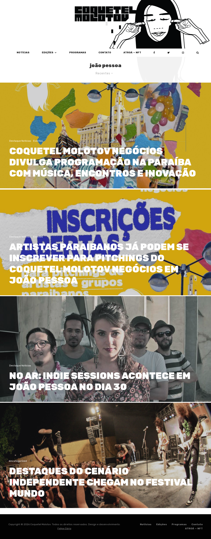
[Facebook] (154, 53)
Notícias (145, 524)
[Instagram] (183, 53)
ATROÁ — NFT (132, 52)
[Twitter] (168, 53)
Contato (104, 52)
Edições (47, 52)
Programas (77, 52)
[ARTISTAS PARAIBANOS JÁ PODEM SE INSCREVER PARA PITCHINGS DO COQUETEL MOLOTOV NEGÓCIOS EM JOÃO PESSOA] (105, 254)
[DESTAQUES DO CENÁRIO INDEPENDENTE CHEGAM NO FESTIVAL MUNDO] (105, 467)
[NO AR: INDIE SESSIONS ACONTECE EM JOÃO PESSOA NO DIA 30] (105, 360)
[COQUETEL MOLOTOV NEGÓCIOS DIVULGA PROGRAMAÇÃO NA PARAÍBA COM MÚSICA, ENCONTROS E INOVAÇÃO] (105, 135)
